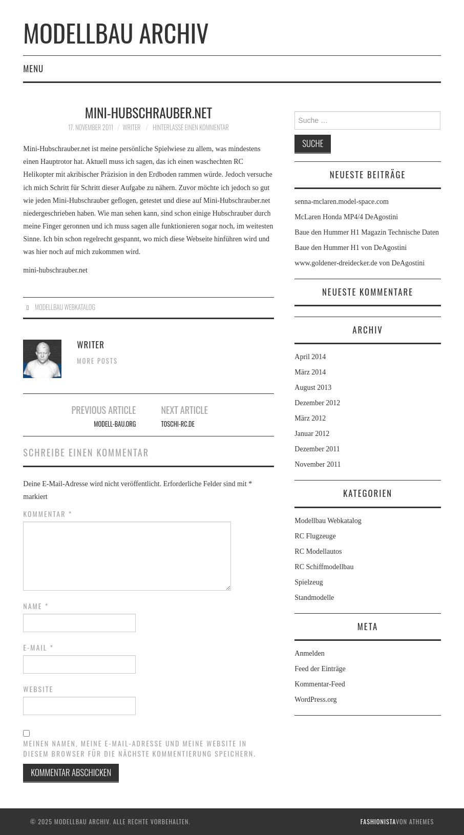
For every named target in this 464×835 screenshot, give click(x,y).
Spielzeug (308, 582)
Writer (132, 127)
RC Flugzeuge (315, 536)
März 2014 (310, 372)
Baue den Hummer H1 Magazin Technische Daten (366, 232)
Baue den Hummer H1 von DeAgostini (350, 248)
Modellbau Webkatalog (65, 307)
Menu (33, 68)
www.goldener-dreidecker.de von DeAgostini (359, 263)
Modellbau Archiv (115, 32)
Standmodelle (314, 597)
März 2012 (310, 418)
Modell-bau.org (115, 424)
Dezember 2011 (317, 449)
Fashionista (378, 821)
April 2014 (310, 357)
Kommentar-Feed (319, 684)
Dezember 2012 (317, 403)
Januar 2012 (311, 433)
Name (36, 606)
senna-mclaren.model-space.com (341, 201)
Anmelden (309, 653)
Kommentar (47, 514)
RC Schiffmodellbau (323, 567)
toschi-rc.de (177, 424)
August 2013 (312, 387)
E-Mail (38, 647)
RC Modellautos (318, 551)
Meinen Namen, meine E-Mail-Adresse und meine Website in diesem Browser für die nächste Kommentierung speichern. (139, 748)
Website (38, 689)
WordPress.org (315, 699)
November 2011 (317, 464)
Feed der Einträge (320, 669)
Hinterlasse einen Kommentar (191, 127)
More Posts (97, 361)
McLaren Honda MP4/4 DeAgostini (346, 217)
